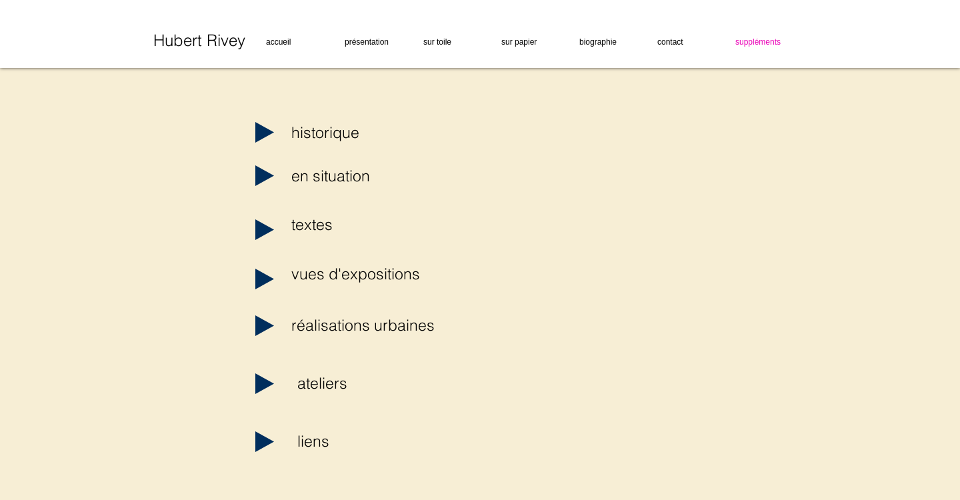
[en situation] (339, 176)
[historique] (339, 132)
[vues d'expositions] (355, 274)
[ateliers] (345, 383)
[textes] (339, 224)
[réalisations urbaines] (363, 325)
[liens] (345, 441)
